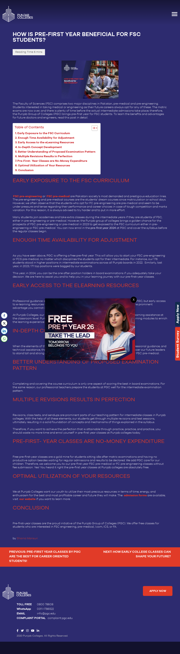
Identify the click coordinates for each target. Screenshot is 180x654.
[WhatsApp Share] (4, 338)
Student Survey (177, 344)
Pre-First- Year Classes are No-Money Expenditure (53, 161)
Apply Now (177, 314)
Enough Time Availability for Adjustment (47, 138)
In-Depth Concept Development (41, 147)
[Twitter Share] (4, 323)
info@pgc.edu (46, 614)
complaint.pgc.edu (60, 619)
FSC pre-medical (58, 196)
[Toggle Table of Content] (93, 128)
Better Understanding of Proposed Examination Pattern (57, 152)
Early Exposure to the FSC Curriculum (44, 133)
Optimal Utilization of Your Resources (44, 165)
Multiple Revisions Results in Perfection (46, 156)
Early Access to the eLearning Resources (46, 142)
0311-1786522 (45, 610)
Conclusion (26, 170)
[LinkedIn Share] (4, 331)
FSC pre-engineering (27, 196)
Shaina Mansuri (27, 539)
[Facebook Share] (4, 315)
